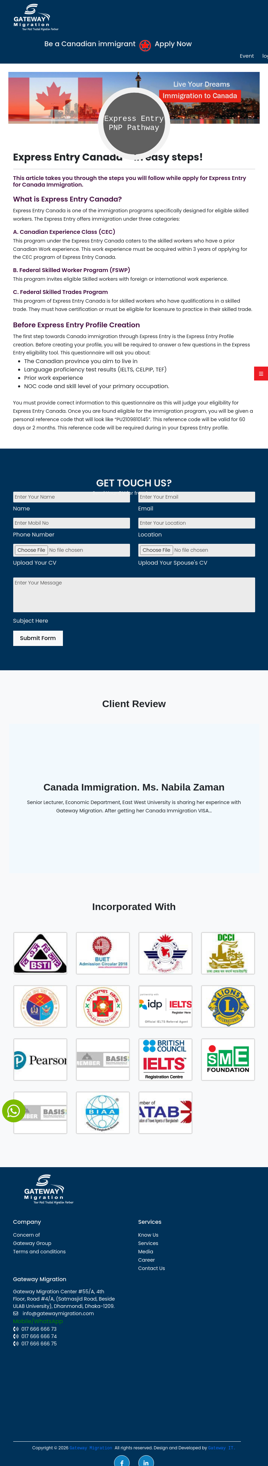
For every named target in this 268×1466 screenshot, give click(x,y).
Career (146, 1259)
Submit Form (38, 638)
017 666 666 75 (35, 1343)
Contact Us (151, 1268)
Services (148, 1243)
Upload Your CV (35, 563)
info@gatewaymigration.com (53, 1313)
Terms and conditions (39, 1251)
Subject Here (30, 621)
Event (247, 55)
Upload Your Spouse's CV (173, 563)
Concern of (26, 1234)
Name (21, 509)
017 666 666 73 (35, 1329)
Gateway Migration (91, 1448)
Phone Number (34, 535)
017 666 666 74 (35, 1336)
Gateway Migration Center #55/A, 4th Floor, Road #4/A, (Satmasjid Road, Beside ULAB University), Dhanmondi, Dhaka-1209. (64, 1299)
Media (145, 1251)
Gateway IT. (222, 1448)
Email (145, 509)
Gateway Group (32, 1243)
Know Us (148, 1234)
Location (150, 535)
